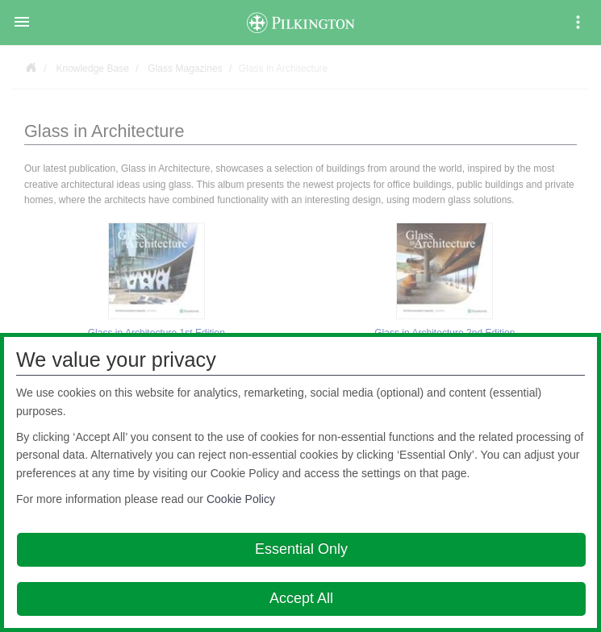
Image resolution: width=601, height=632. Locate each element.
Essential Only (301, 549)
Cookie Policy (241, 499)
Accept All (301, 598)
